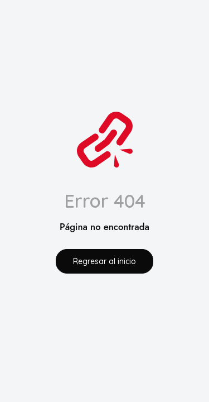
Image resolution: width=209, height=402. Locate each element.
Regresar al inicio (104, 261)
